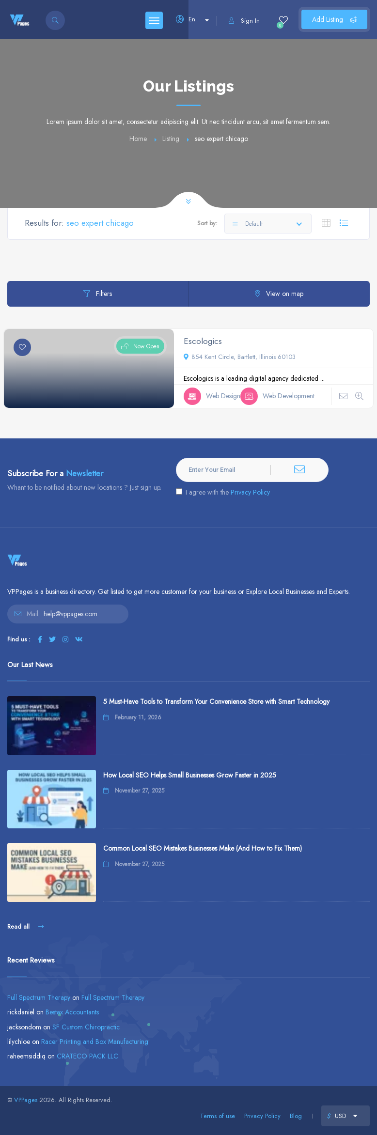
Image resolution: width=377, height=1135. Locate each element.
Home (138, 138)
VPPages (25, 1099)
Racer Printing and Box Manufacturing (94, 1041)
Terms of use (217, 1115)
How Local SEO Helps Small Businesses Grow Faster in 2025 (189, 775)
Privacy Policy (250, 492)
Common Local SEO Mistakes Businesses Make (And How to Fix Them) (202, 848)
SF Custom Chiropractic (86, 1027)
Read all (25, 926)
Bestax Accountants (72, 1012)
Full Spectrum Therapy (38, 997)
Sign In (244, 20)
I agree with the (223, 492)
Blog (296, 1115)
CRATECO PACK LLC (87, 1056)
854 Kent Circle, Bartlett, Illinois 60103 (240, 356)
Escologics (203, 341)
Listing (170, 138)
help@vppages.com (70, 614)
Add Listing (334, 19)
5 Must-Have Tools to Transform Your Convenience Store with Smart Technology (216, 701)
